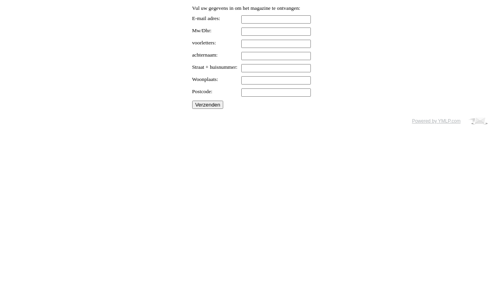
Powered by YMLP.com (436, 121)
